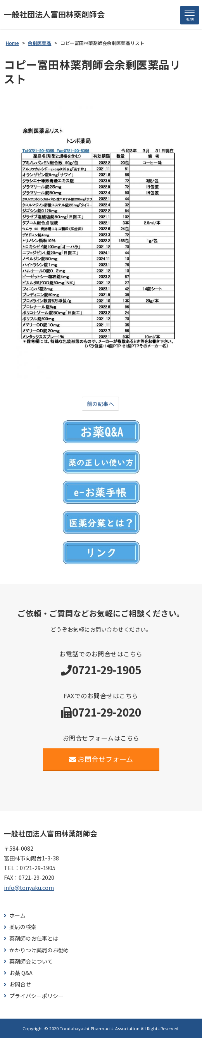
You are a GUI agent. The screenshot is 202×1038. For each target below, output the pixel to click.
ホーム (17, 915)
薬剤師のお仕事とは (33, 938)
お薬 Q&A (21, 973)
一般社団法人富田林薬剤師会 (54, 14)
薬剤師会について (31, 961)
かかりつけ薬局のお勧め (39, 950)
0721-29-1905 (106, 669)
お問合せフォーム (101, 759)
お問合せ (20, 984)
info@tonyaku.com (29, 887)
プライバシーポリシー (36, 996)
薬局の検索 (22, 927)
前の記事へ (100, 404)
